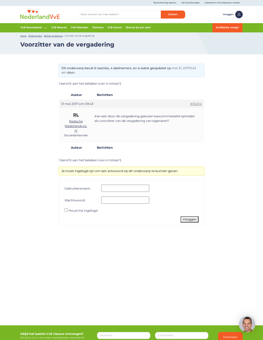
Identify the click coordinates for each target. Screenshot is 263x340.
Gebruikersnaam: (77, 188)
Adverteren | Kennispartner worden (222, 3)
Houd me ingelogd (83, 210)
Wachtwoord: (75, 200)
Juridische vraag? (227, 27)
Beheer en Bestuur (53, 36)
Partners (98, 27)
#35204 (196, 104)
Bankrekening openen (165, 3)
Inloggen (233, 14)
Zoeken (173, 14)
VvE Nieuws (59, 27)
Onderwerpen (35, 36)
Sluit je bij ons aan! (138, 27)
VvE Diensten (79, 27)
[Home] (40, 14)
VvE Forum (115, 27)
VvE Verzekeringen (190, 3)
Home (23, 36)
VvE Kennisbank (34, 28)
